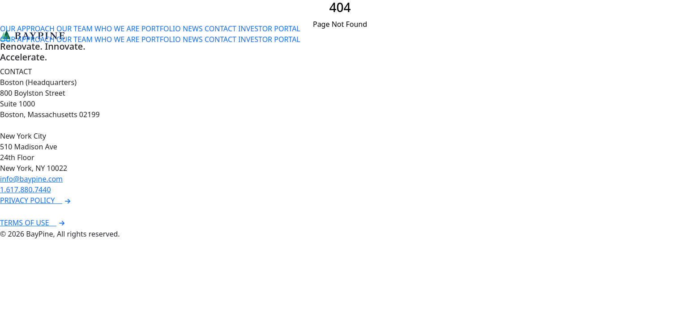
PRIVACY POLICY (36, 200)
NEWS (193, 29)
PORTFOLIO (161, 29)
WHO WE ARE (116, 29)
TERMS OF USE (33, 223)
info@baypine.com (31, 179)
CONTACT (220, 29)
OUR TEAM (74, 29)
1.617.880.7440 (25, 190)
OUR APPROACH (27, 29)
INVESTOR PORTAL (269, 29)
